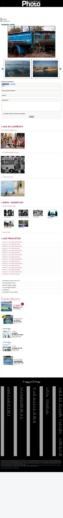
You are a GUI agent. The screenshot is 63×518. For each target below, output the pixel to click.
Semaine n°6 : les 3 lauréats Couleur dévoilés (11, 263)
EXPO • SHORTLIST (12, 202)
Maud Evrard (21, 227)
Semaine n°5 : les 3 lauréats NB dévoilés (10, 261)
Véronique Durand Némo (24, 217)
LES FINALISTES (11, 238)
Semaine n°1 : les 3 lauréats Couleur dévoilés (11, 242)
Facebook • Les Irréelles (21, 404)
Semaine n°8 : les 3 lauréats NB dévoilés (10, 274)
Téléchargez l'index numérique (8, 401)
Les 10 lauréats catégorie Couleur (9, 130)
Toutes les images (5, 232)
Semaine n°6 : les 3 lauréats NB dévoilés (10, 265)
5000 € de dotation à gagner (8, 285)
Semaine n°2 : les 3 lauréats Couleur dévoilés (11, 246)
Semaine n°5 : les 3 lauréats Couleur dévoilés (11, 259)
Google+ (21, 409)
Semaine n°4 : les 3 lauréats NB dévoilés (10, 257)
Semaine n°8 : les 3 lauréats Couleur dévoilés (11, 271)
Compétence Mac (47, 395)
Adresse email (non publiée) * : (9, 90)
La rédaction (60, 450)
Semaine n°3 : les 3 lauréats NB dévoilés (10, 252)
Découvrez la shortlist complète (8, 206)
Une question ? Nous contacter (9, 292)
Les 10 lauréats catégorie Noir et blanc (10, 152)
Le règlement (5, 289)
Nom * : (3, 86)
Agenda (34, 417)
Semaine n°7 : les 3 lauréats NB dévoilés (10, 269)
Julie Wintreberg (7, 217)
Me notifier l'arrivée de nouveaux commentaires (14, 113)
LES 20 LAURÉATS (12, 126)
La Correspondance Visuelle (34, 414)
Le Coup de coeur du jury (7, 177)
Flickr (21, 414)
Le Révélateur (34, 409)
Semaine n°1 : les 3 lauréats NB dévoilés (10, 244)
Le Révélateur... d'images (60, 400)
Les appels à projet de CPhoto (34, 400)
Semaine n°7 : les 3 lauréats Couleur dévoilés (11, 267)
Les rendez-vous (60, 409)
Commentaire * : (5, 100)
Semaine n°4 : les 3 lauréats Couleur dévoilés (11, 254)
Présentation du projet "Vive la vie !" (10, 280)
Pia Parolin (50, 217)
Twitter (21, 410)
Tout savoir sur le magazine (34, 394)
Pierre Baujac (36, 217)
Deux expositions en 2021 (8, 283)
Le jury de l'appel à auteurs (8, 287)
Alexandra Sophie (8, 227)
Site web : (4, 95)
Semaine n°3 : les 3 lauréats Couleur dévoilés (11, 250)
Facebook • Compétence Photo (21, 395)
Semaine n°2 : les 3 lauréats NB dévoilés (10, 248)
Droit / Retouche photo (60, 454)
